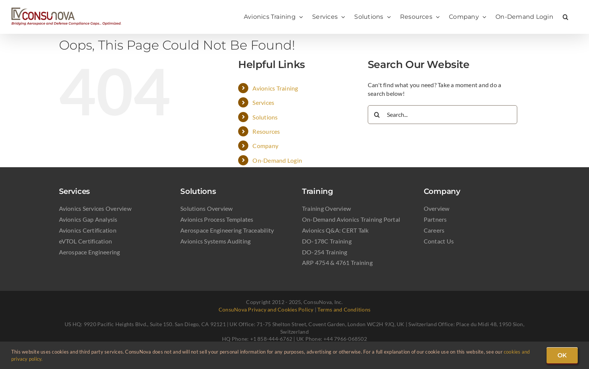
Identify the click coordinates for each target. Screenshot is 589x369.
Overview (437, 208)
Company (265, 145)
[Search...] (442, 114)
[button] (565, 17)
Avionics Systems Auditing (215, 241)
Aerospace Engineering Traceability (227, 230)
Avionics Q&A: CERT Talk (335, 230)
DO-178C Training (327, 241)
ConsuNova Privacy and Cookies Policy (266, 309)
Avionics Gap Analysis (88, 219)
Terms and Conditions (343, 309)
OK (562, 355)
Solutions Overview (206, 208)
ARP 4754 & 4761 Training (337, 262)
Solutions (265, 117)
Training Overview (326, 208)
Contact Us (439, 241)
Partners (435, 219)
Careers (434, 230)
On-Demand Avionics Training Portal (351, 219)
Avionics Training (275, 88)
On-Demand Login (277, 160)
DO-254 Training (324, 252)
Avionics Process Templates (216, 219)
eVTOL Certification (85, 241)
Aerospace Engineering (89, 252)
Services (263, 102)
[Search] (377, 114)
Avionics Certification (87, 230)
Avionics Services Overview (95, 208)
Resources (266, 131)
